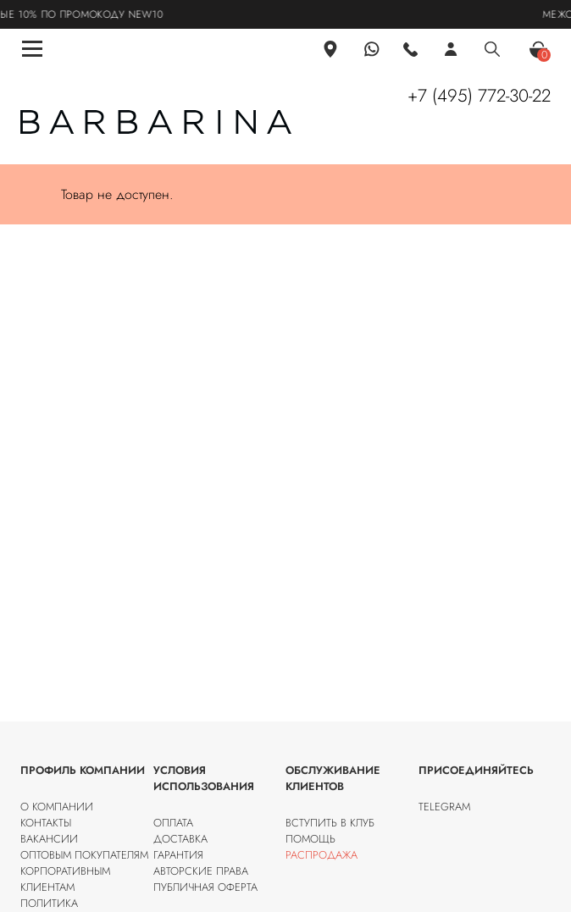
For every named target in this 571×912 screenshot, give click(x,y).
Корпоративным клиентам (65, 879)
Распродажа (322, 855)
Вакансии (49, 839)
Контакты (45, 823)
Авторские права (200, 871)
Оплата (173, 823)
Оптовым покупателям (84, 855)
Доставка (180, 839)
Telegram (444, 807)
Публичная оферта (205, 887)
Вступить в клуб (330, 823)
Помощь (310, 839)
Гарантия (178, 855)
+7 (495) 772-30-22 (479, 95)
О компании (56, 807)
